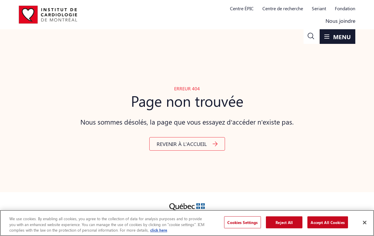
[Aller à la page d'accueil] (48, 15)
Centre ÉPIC (242, 8)
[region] (187, 223)
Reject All (284, 222)
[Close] (364, 222)
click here (158, 230)
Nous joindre (340, 20)
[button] (311, 36)
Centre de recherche (282, 8)
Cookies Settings (242, 222)
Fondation (345, 8)
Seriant (319, 8)
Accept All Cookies (327, 222)
